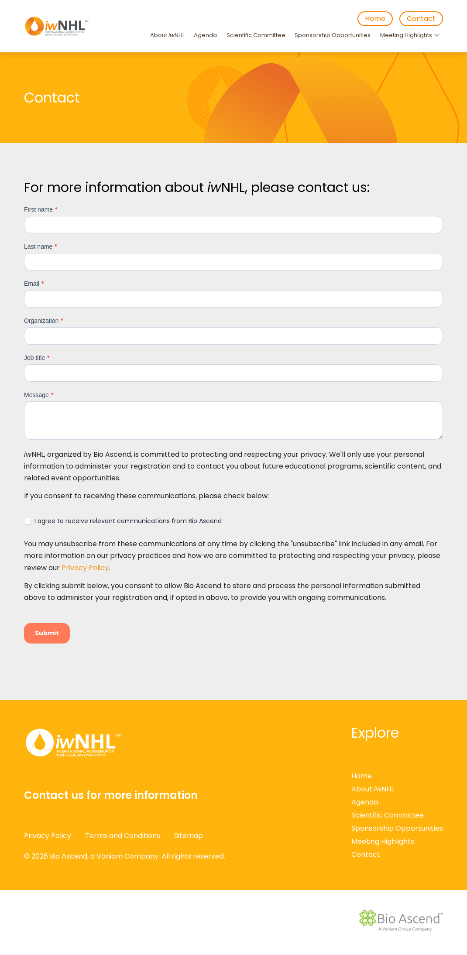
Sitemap (188, 836)
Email (34, 283)
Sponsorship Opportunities (333, 35)
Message (39, 394)
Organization (43, 320)
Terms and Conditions (122, 836)
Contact (421, 19)
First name (41, 209)
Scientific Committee (256, 35)
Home (375, 19)
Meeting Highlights (406, 35)
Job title (37, 357)
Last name (40, 246)
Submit (47, 633)
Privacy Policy (85, 568)
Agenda (205, 35)
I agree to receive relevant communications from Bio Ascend (123, 521)
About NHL (167, 35)
